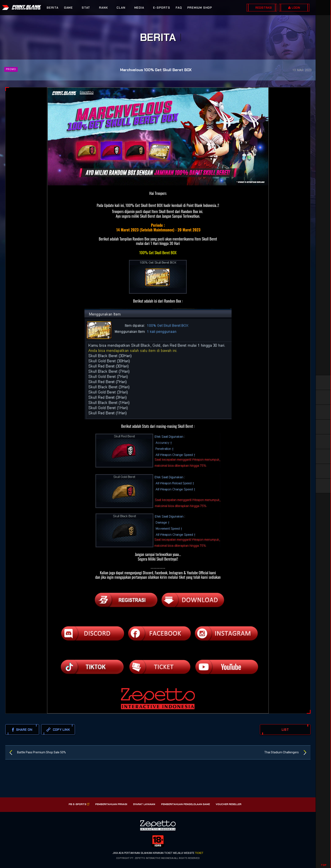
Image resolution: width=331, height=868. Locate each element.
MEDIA (139, 8)
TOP (323, 865)
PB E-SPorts (79, 804)
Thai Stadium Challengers (281, 752)
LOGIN (296, 8)
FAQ (179, 8)
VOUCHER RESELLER (228, 804)
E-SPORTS (161, 8)
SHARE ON (22, 730)
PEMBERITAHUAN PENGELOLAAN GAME (185, 804)
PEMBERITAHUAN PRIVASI (111, 804)
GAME (68, 8)
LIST (285, 730)
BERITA (52, 8)
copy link (58, 729)
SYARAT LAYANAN (144, 804)
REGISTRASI (263, 8)
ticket (199, 853)
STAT (86, 8)
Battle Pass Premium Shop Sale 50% (41, 752)
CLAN (121, 8)
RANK (103, 8)
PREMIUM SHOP (199, 8)
